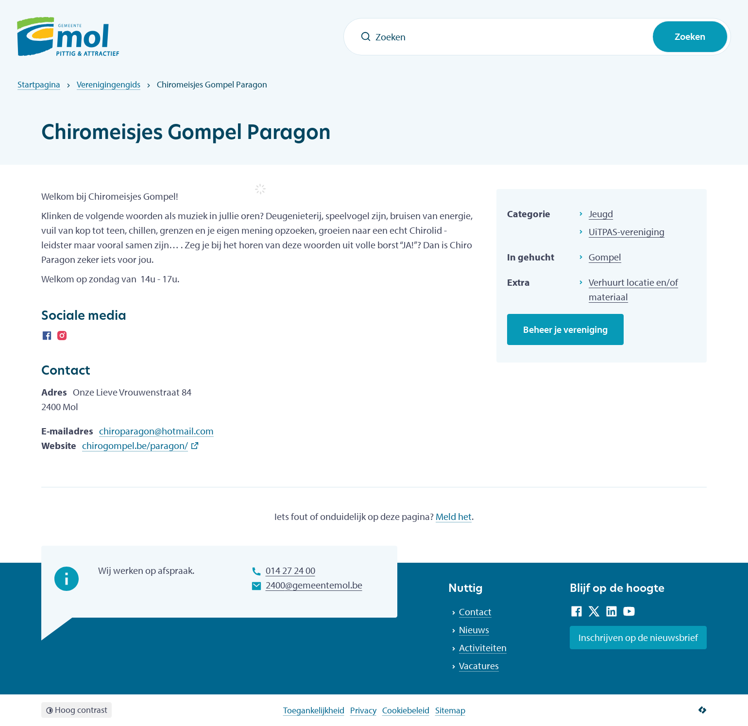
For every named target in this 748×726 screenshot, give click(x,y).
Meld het (454, 516)
